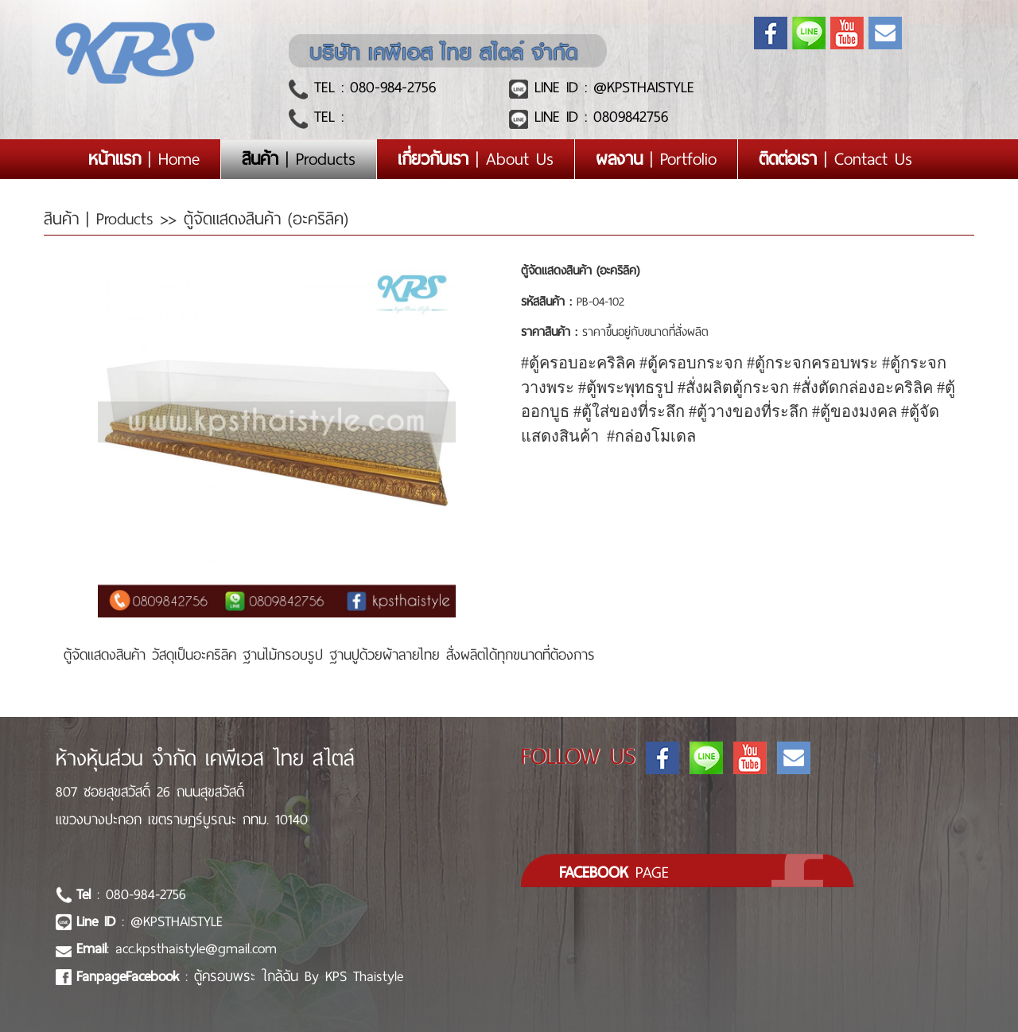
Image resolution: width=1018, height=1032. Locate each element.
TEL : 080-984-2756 (372, 87)
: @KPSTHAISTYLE (149, 921)
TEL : (326, 116)
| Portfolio (656, 159)
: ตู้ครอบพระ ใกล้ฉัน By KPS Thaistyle (239, 976)
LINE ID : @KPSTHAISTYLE (611, 87)
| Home (154, 158)
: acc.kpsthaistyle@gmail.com (176, 948)
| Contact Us (835, 159)
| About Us (476, 159)
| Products (299, 159)
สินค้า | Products (102, 218)
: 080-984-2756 (131, 894)
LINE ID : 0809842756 (598, 116)
